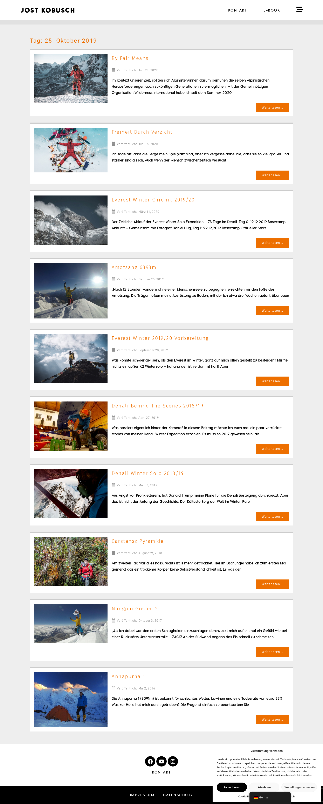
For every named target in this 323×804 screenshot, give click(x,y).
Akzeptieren (232, 787)
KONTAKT (237, 10)
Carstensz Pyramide (138, 541)
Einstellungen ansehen (299, 787)
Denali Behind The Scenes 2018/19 (157, 406)
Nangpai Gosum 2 (135, 609)
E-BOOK (271, 10)
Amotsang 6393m (134, 267)
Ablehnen (264, 787)
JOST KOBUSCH (47, 10)
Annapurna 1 (128, 676)
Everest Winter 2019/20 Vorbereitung (160, 338)
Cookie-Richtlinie (248, 796)
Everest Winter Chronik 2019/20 (153, 200)
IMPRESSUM (142, 795)
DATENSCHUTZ (178, 795)
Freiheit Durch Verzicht (142, 132)
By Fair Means (130, 58)
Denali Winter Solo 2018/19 (148, 473)
